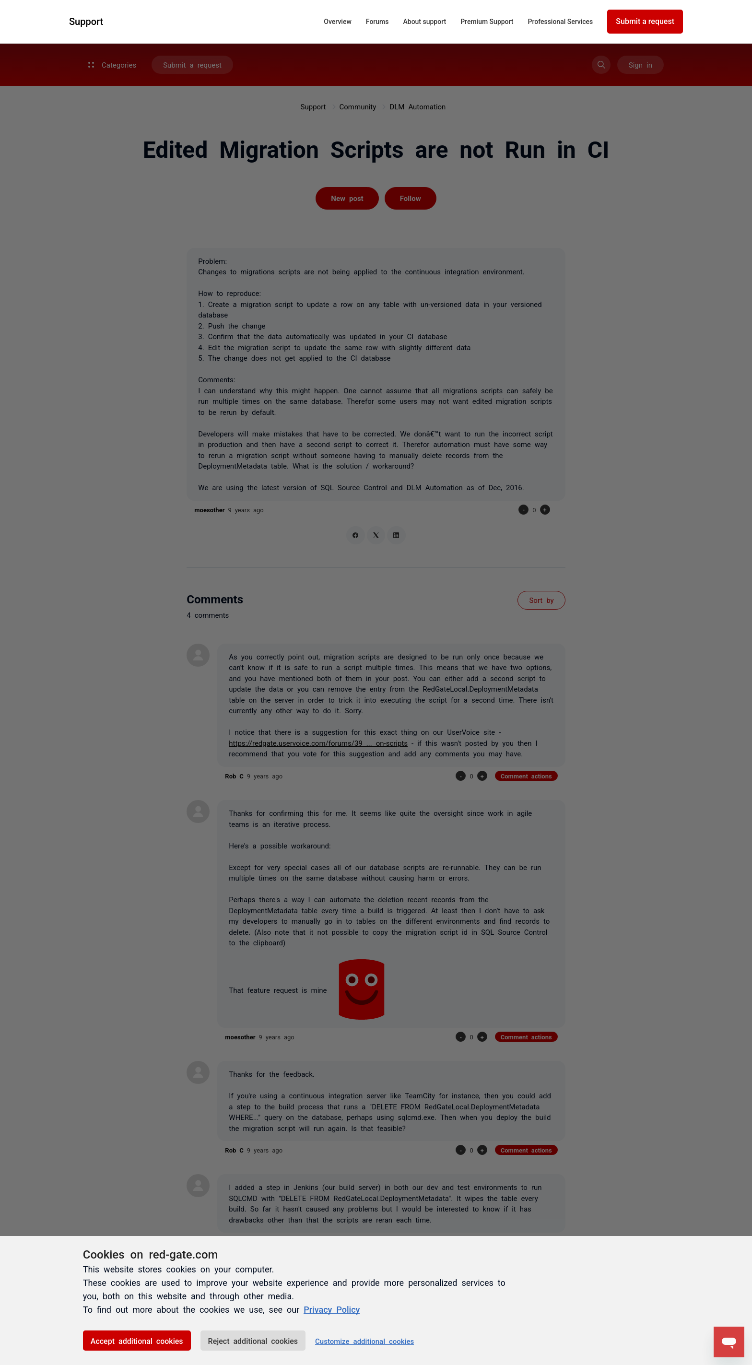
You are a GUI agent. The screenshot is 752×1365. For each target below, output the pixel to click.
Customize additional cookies (364, 1340)
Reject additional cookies (253, 1340)
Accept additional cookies (137, 1340)
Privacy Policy (332, 1309)
